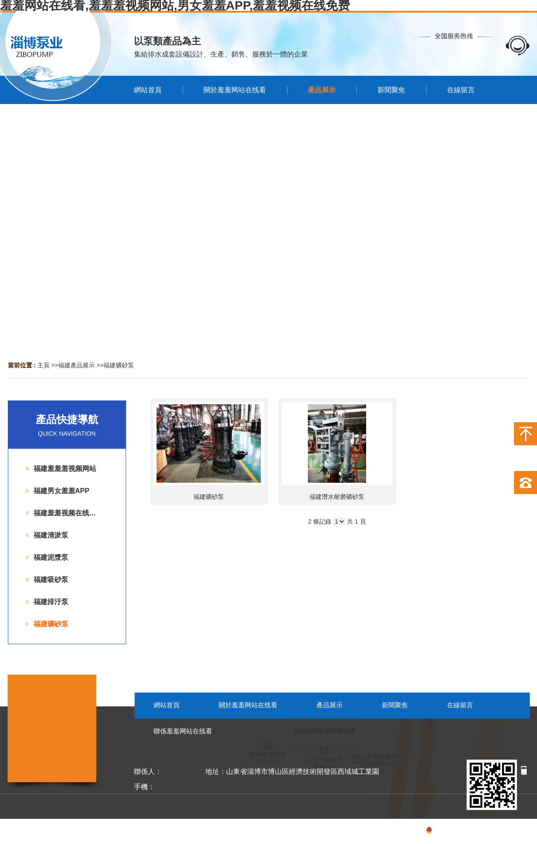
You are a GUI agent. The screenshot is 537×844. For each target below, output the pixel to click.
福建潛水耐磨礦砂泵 (337, 496)
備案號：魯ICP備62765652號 (444, 831)
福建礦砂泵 (118, 365)
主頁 (43, 365)
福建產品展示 (76, 365)
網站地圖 (517, 831)
